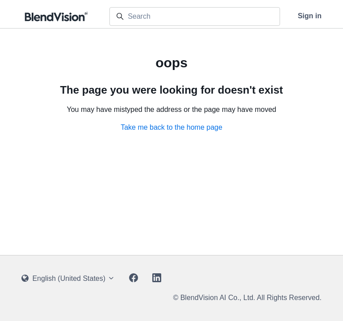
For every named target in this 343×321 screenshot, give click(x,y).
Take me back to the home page (171, 127)
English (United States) (68, 278)
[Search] (195, 16)
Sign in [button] (310, 16)
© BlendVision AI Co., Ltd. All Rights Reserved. (247, 297)
